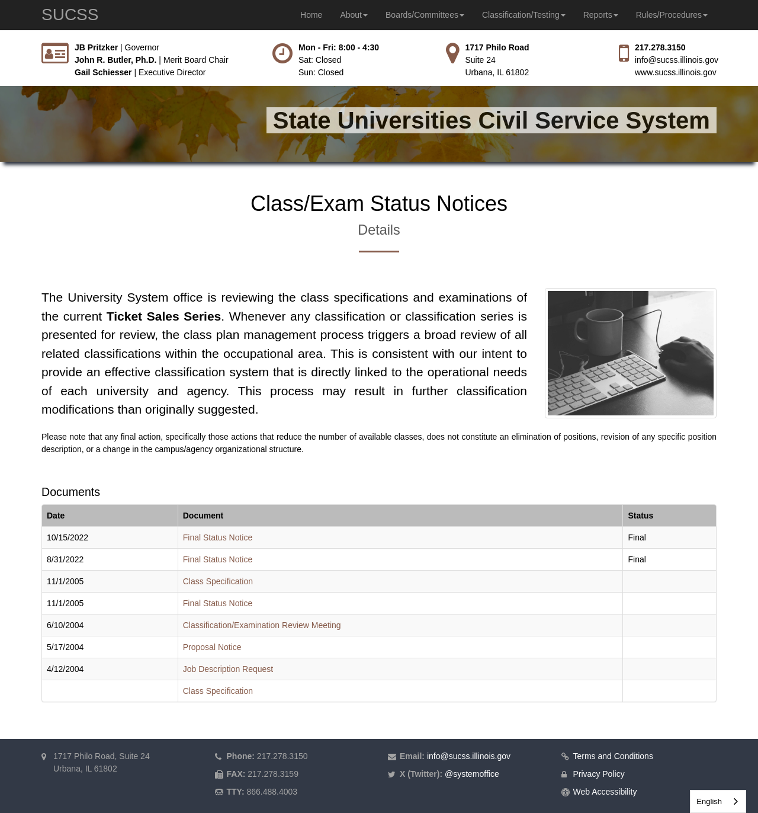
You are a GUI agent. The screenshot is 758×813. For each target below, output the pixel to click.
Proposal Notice (212, 647)
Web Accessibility (605, 791)
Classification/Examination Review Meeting (262, 625)
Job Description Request (228, 669)
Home (311, 15)
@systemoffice (472, 774)
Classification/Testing (524, 15)
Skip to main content (0, 41)
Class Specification (218, 581)
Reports (600, 15)
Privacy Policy (599, 774)
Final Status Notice (218, 537)
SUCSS (69, 14)
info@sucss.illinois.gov (676, 60)
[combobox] (718, 801)
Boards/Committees (425, 15)
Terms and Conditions (613, 756)
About (354, 15)
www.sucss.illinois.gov (676, 72)
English (709, 801)
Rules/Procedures (672, 15)
